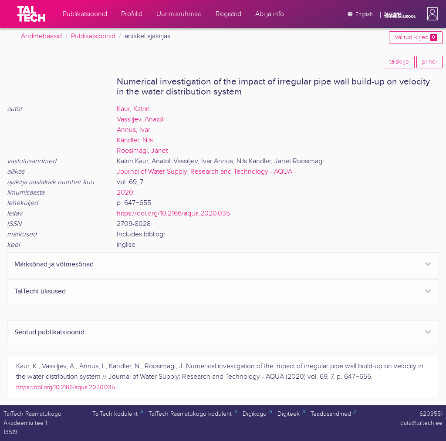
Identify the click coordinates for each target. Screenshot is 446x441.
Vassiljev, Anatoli (141, 119)
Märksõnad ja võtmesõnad (54, 264)
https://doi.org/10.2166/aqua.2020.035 (173, 213)
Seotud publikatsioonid (49, 332)
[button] (431, 14)
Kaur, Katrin (133, 109)
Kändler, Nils (135, 140)
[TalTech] (31, 14)
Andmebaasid (41, 36)
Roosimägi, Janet (142, 151)
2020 (125, 193)
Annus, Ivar (133, 130)
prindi (429, 61)
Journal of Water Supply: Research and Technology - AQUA (204, 172)
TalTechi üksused (40, 291)
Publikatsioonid (93, 36)
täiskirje (399, 61)
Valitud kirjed (416, 37)
